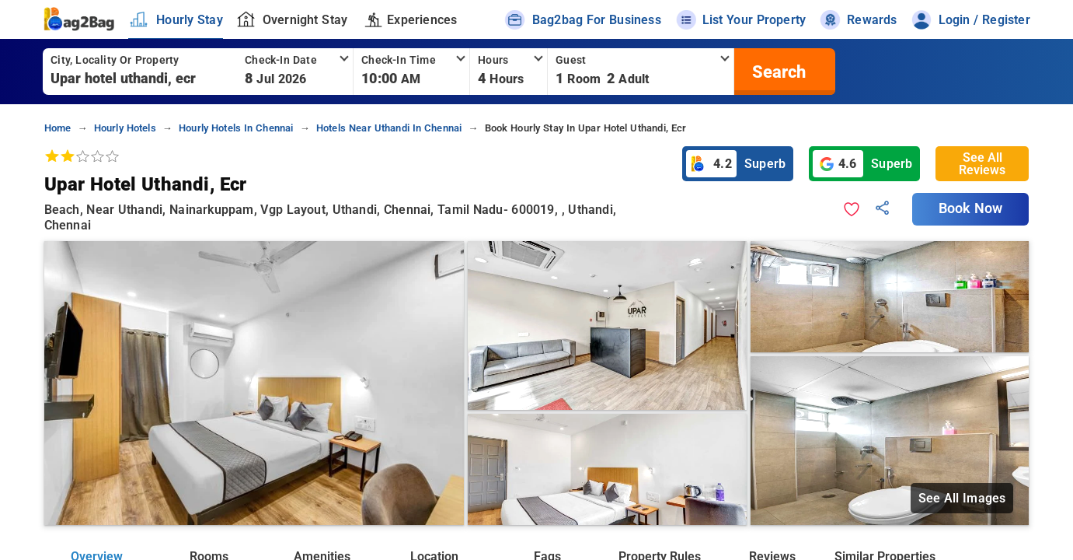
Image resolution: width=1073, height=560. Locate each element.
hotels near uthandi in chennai (389, 128)
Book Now (970, 208)
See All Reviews (982, 163)
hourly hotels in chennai (236, 128)
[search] (777, 71)
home (57, 128)
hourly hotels (125, 128)
